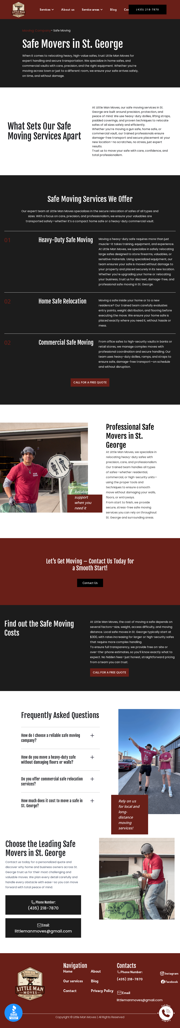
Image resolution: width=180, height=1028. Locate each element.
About (96, 971)
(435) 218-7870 (130, 979)
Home (67, 971)
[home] (18, 9)
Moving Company (36, 30)
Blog (113, 9)
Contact (70, 990)
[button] (47, 9)
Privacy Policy (102, 990)
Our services (73, 981)
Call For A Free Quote (90, 382)
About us (68, 9)
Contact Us (90, 583)
